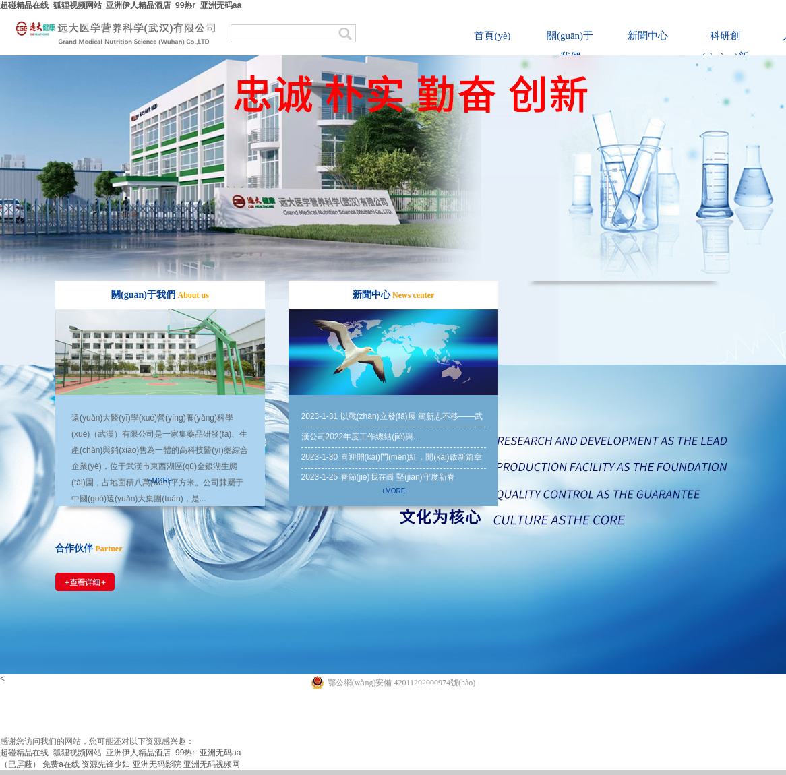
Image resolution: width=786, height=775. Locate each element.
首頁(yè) (492, 35)
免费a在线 (61, 764)
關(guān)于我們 (570, 46)
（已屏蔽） (20, 764)
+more (160, 481)
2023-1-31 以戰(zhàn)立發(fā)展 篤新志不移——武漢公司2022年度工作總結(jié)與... (392, 426)
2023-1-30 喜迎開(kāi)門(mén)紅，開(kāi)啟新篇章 (391, 457)
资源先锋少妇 (106, 764)
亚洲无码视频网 (211, 764)
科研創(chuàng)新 (725, 46)
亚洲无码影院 (157, 764)
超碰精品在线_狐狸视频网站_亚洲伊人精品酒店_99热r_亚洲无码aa (120, 5)
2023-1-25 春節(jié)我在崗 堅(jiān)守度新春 (378, 477)
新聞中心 (648, 35)
